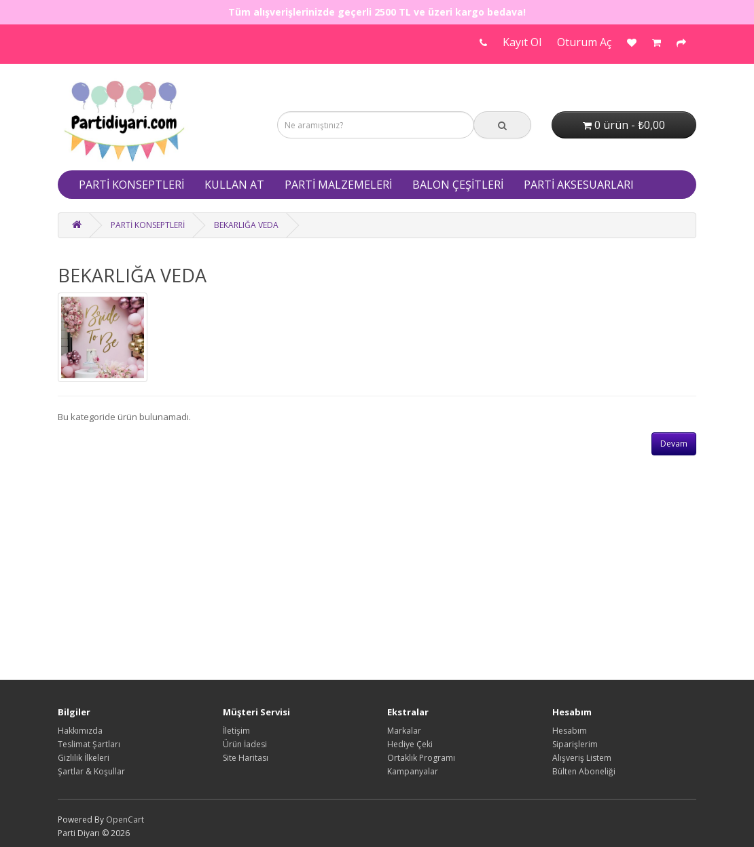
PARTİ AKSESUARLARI (579, 184)
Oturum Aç (584, 42)
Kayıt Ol (522, 42)
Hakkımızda (80, 730)
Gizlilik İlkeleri (83, 758)
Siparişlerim (575, 744)
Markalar (404, 730)
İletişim (236, 730)
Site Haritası (245, 758)
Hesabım (569, 730)
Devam (673, 443)
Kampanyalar (412, 771)
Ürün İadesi (245, 744)
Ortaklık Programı (421, 758)
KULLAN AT (234, 184)
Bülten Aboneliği (583, 771)
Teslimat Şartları (89, 744)
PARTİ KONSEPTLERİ (131, 184)
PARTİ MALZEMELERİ (338, 184)
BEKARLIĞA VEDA (246, 225)
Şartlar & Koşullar (91, 771)
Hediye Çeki (410, 744)
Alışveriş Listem (581, 758)
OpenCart (125, 819)
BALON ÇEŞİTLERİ (457, 184)
